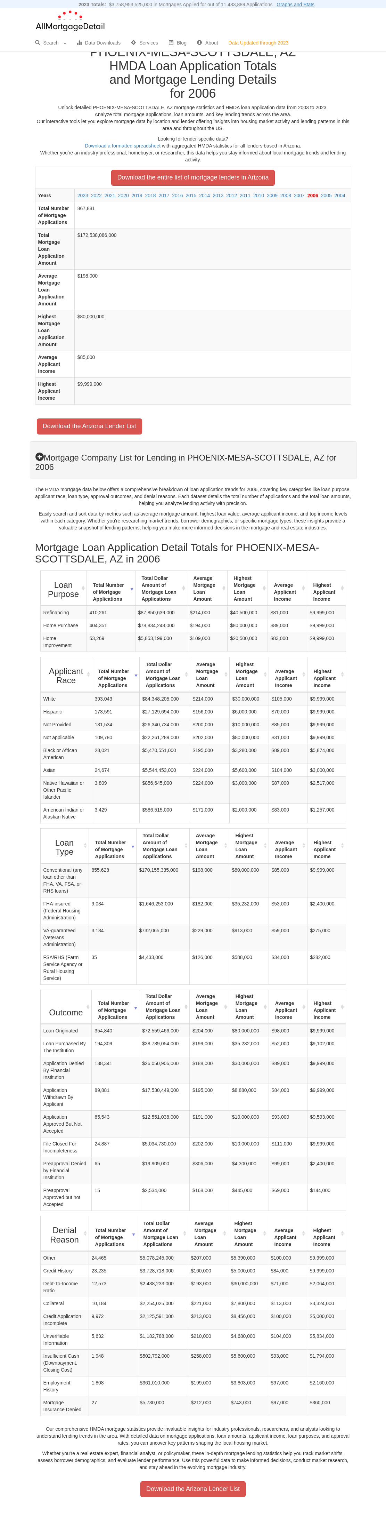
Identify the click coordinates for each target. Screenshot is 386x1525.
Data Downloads (99, 43)
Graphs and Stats (295, 4)
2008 (285, 195)
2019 (137, 195)
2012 (231, 195)
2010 (258, 195)
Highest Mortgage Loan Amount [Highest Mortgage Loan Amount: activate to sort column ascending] (245, 588)
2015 (191, 195)
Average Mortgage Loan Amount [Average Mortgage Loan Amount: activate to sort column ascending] (204, 588)
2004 (340, 195)
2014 (204, 195)
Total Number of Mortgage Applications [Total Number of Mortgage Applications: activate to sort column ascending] (108, 592)
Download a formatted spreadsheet (123, 146)
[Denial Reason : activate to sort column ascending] (65, 1233)
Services (144, 43)
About (207, 43)
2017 (163, 195)
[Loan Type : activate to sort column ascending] (65, 846)
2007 (299, 195)
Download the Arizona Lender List (89, 426)
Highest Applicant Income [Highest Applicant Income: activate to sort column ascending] (324, 592)
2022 (96, 195)
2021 (110, 195)
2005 (326, 195)
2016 (177, 195)
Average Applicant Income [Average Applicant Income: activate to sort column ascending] (285, 592)
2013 (218, 195)
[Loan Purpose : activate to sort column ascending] (64, 588)
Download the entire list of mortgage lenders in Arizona (193, 177)
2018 (150, 195)
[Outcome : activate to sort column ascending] (66, 1007)
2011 (245, 195)
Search (50, 43)
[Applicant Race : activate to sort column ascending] (66, 674)
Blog (178, 43)
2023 (82, 195)
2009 (272, 195)
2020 (123, 195)
